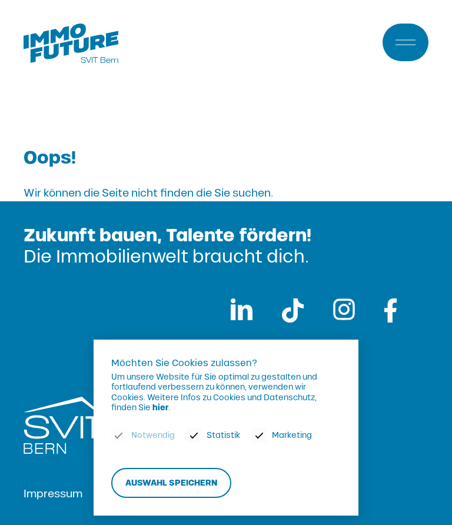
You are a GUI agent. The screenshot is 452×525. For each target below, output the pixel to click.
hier (160, 408)
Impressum (53, 494)
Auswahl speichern (171, 483)
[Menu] (405, 42)
